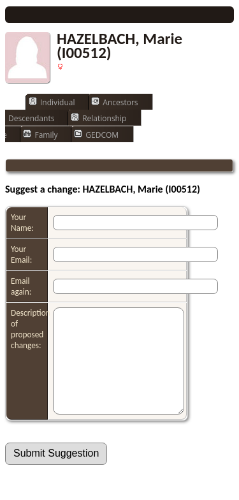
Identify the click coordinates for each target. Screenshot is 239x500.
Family (40, 134)
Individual (52, 102)
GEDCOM (96, 134)
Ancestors (114, 102)
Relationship (98, 118)
